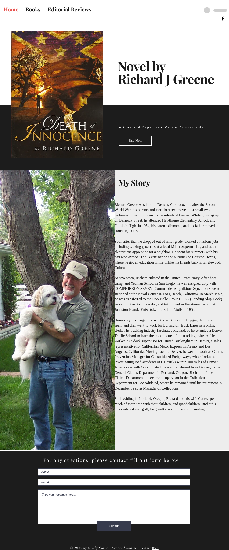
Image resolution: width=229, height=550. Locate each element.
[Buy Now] (135, 141)
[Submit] (114, 526)
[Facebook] (222, 18)
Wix (155, 548)
